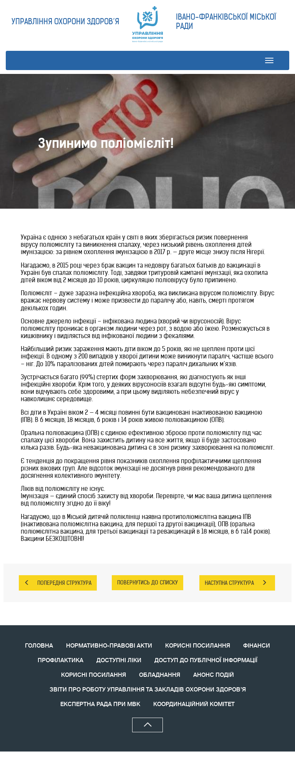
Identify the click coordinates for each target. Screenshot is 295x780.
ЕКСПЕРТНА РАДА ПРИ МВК (100, 704)
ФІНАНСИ (256, 646)
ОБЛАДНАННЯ (159, 675)
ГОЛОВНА (39, 646)
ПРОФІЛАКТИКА (60, 660)
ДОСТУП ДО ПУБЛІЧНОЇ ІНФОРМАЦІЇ (205, 660)
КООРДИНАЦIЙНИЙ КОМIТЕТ (194, 704)
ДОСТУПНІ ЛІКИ (118, 660)
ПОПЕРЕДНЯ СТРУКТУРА (57, 582)
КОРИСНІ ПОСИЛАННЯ (197, 646)
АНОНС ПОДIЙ (213, 675)
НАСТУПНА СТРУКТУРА (236, 582)
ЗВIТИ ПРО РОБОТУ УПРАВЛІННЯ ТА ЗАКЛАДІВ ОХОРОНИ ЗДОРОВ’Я (148, 689)
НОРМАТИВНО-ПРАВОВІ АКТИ (109, 646)
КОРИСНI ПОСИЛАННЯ (93, 675)
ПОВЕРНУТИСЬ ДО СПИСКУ (147, 582)
